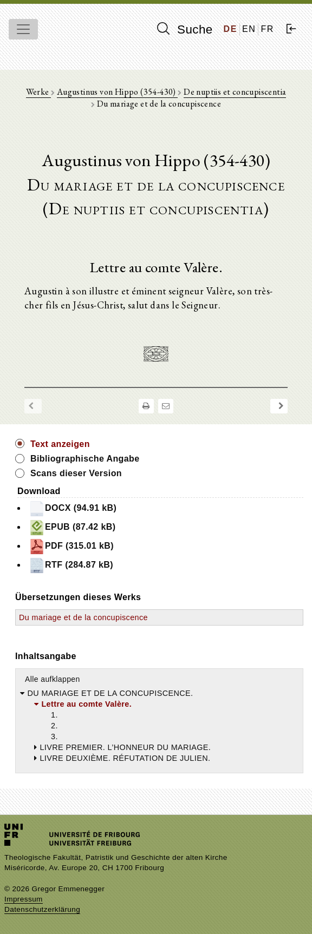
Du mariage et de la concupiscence (83, 617)
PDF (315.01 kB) (71, 546)
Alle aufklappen (52, 679)
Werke (38, 91)
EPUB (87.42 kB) (72, 527)
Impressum (23, 899)
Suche (184, 29)
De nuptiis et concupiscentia (235, 91)
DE (230, 29)
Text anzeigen (60, 444)
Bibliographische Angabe (85, 458)
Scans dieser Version (76, 473)
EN (249, 29)
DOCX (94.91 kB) (72, 509)
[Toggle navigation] (23, 29)
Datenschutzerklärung (42, 909)
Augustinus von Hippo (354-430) (117, 91)
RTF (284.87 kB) (71, 565)
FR (267, 29)
